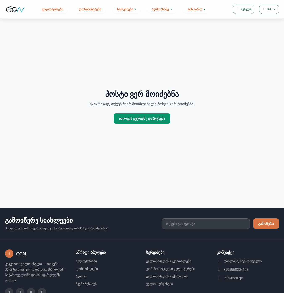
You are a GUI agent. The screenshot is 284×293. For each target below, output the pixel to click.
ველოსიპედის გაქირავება (167, 276)
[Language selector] (269, 9)
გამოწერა (266, 223)
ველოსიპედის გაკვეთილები (168, 261)
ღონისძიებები (90, 9)
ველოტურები (52, 9)
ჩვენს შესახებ (86, 283)
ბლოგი (81, 276)
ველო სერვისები (159, 283)
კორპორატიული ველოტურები (170, 268)
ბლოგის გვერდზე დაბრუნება (142, 118)
